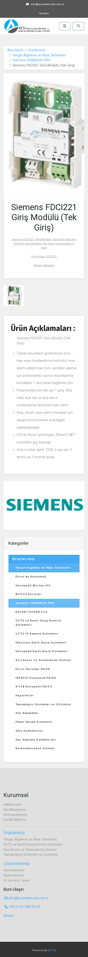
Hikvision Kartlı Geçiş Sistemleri (41, 642)
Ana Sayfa (15, 50)
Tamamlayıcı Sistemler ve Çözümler (43, 704)
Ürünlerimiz (37, 50)
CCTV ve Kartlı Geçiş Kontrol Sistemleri (38, 622)
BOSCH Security (28, 594)
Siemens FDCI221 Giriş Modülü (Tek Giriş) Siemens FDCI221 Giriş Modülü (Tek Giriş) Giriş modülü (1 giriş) (44, 243)
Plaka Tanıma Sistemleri (34, 721)
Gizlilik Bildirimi (15, 820)
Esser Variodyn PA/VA (32, 669)
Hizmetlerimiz (14, 870)
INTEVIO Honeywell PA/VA (35, 677)
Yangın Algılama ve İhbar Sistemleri (39, 55)
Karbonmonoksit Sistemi (34, 748)
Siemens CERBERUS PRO (31, 60)
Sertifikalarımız (15, 810)
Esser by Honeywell (30, 576)
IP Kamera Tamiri (17, 881)
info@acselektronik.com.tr (45, 4)
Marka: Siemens (44, 265)
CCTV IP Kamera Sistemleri (36, 633)
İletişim (44, 13)
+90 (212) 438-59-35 (22, 907)
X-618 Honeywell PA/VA (33, 686)
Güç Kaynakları (27, 713)
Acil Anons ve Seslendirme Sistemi (43, 660)
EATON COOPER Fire (31, 612)
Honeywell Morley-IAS (33, 585)
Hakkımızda (12, 805)
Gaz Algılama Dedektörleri (35, 739)
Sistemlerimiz (14, 875)
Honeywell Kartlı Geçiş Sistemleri (41, 651)
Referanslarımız (15, 815)
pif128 (52, 950)
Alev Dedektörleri (29, 730)
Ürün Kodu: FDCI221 (44, 256)
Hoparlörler (24, 695)
